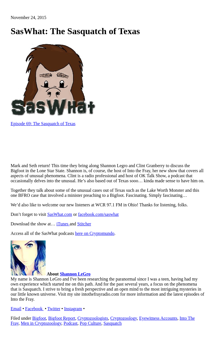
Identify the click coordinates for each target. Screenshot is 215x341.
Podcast (71, 323)
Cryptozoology (123, 318)
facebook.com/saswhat (98, 214)
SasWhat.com (59, 214)
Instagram (73, 308)
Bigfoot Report (61, 318)
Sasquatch (113, 323)
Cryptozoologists (93, 318)
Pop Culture (90, 323)
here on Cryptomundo (94, 233)
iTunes (63, 223)
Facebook (34, 308)
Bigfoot (39, 318)
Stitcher (84, 223)
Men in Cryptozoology (41, 323)
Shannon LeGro (75, 274)
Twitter (53, 308)
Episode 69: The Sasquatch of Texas (43, 123)
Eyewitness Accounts (158, 318)
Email (16, 308)
